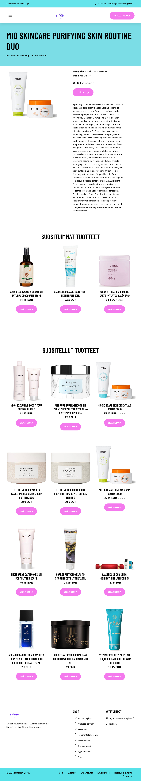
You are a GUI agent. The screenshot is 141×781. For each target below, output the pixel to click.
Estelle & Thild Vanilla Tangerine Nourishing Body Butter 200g (26, 493)
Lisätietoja (83, 92)
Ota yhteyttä (87, 772)
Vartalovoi (104, 71)
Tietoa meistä (84, 745)
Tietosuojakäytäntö (123, 772)
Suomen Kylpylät (85, 718)
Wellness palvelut (86, 723)
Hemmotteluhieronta (88, 734)
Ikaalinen (102, 3)
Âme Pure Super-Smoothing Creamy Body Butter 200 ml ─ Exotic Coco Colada (70, 409)
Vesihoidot (83, 729)
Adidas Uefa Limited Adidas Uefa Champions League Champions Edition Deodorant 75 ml (26, 659)
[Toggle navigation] (10, 15)
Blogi (80, 757)
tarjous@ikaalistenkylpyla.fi (120, 3)
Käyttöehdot (103, 772)
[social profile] (28, 3)
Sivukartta (127, 776)
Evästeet (72, 772)
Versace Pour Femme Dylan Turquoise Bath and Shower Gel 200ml (114, 659)
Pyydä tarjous (122, 15)
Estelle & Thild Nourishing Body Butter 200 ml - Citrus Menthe (70, 493)
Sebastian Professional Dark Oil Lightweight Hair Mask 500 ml (70, 659)
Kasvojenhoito (84, 740)
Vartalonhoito (91, 71)
